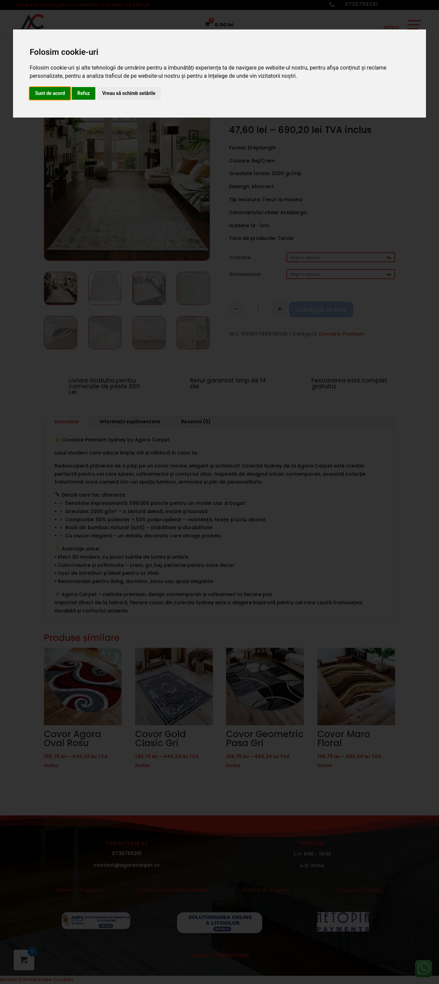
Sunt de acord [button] (50, 93)
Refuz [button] (83, 93)
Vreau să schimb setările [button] (128, 93)
